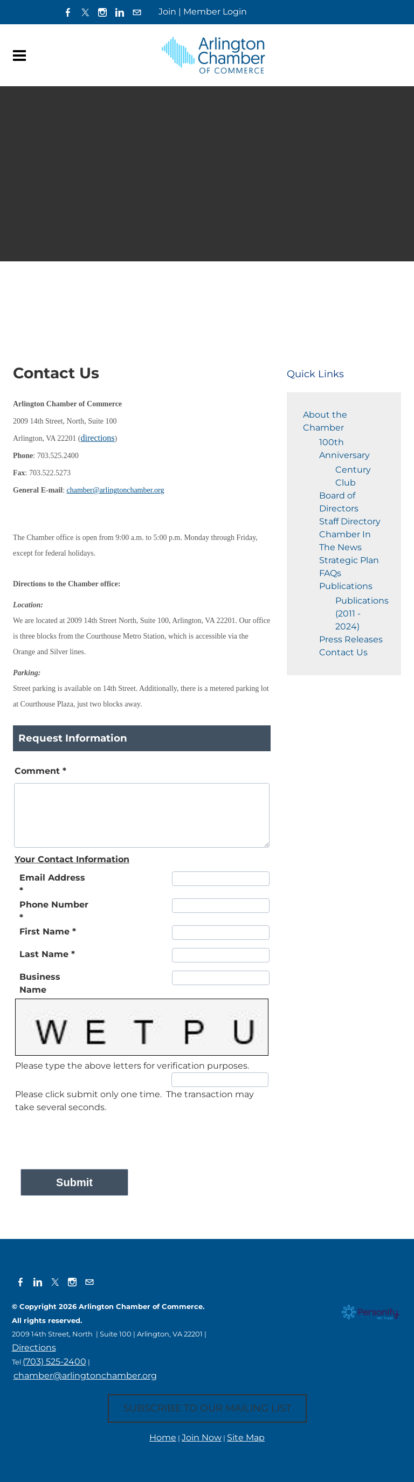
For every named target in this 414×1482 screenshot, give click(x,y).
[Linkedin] (119, 12)
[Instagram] (102, 12)
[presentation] (97, 1135)
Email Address (52, 884)
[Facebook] (68, 12)
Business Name (39, 983)
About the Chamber (325, 421)
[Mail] (137, 12)
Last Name (47, 954)
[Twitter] (85, 12)
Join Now (202, 1437)
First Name (47, 931)
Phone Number (53, 911)
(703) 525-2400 (54, 1361)
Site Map (246, 1437)
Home (162, 1437)
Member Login (215, 11)
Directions (34, 1347)
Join (167, 11)
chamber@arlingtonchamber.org (85, 1375)
